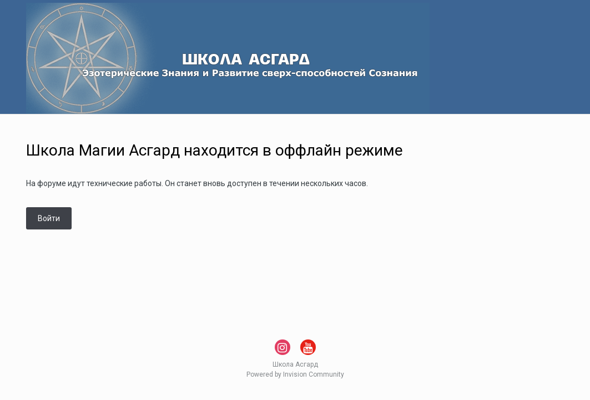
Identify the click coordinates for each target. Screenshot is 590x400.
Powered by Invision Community (295, 374)
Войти (49, 218)
